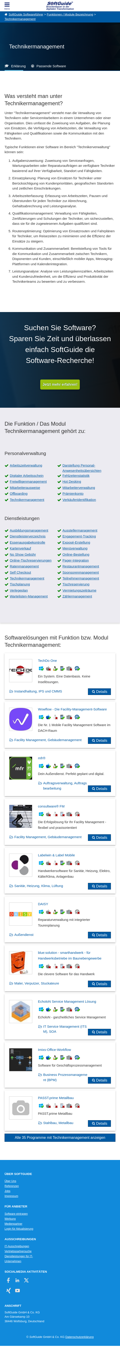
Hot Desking (71, 481)
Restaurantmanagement (80, 566)
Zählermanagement (77, 596)
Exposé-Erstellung (76, 542)
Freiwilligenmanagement (28, 481)
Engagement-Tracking (79, 536)
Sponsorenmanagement (80, 572)
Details (101, 692)
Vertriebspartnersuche (18, 1251)
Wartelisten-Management (29, 596)
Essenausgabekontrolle (27, 542)
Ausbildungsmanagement (29, 530)
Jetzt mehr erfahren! (60, 384)
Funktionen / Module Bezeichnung (70, 14)
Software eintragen (16, 1213)
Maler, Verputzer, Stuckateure (36, 983)
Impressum (11, 1196)
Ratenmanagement (24, 566)
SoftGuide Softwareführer (26, 14)
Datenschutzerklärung (79, 1337)
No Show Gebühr (23, 554)
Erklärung (18, 66)
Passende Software (51, 66)
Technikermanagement (20, 19)
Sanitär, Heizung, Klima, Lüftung (38, 886)
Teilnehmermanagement (80, 578)
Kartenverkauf (20, 548)
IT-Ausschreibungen (17, 1246)
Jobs (7, 1191)
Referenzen (12, 1186)
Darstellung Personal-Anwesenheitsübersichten (81, 467)
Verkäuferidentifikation (79, 500)
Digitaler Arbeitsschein (26, 475)
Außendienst (23, 935)
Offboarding (19, 493)
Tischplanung (20, 584)
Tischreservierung (76, 584)
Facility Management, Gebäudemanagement (48, 740)
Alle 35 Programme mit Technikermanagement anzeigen (60, 1138)
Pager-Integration (75, 560)
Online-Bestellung (75, 554)
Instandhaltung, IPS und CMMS (38, 691)
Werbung (10, 1218)
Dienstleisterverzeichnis (28, 536)
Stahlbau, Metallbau (58, 1123)
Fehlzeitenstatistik (76, 475)
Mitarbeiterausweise (25, 488)
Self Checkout (20, 572)
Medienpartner (13, 1223)
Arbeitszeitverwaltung (26, 465)
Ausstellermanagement (79, 530)
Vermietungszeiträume (79, 590)
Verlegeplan (19, 590)
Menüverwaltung (75, 548)
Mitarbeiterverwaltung (78, 488)
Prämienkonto (73, 493)
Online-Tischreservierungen (31, 560)
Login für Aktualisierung (19, 1228)
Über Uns (10, 1181)
